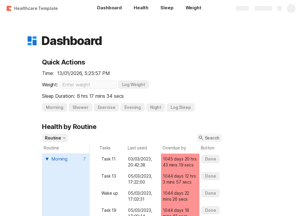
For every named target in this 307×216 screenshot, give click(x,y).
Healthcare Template (36, 8)
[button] (32, 41)
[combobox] (66, 159)
